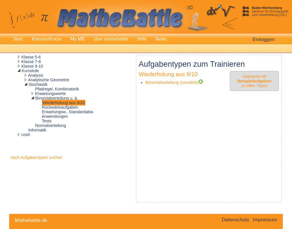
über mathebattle (111, 39)
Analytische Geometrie (48, 80)
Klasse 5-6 (31, 57)
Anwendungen (55, 116)
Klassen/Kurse (46, 39)
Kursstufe (30, 70)
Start (18, 39)
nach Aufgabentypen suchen (36, 157)
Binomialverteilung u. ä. (56, 98)
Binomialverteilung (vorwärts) (171, 82)
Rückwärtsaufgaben (60, 107)
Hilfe (141, 39)
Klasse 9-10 (32, 66)
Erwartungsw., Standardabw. (68, 112)
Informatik (37, 130)
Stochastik (38, 84)
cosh (25, 134)
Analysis (35, 75)
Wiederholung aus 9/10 (63, 102)
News (161, 39)
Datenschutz (235, 219)
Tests (47, 121)
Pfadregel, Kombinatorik (57, 89)
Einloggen (264, 39)
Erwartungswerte (50, 93)
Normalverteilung (50, 125)
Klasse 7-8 (31, 61)
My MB (77, 39)
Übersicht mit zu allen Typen (254, 81)
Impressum (265, 219)
